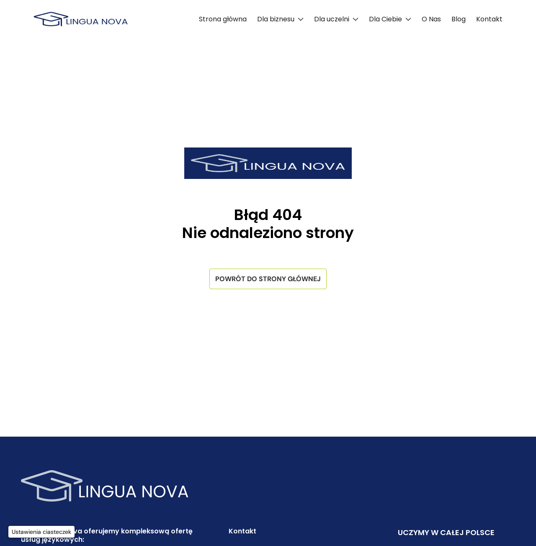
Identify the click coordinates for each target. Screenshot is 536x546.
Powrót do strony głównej (268, 278)
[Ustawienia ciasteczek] (41, 532)
